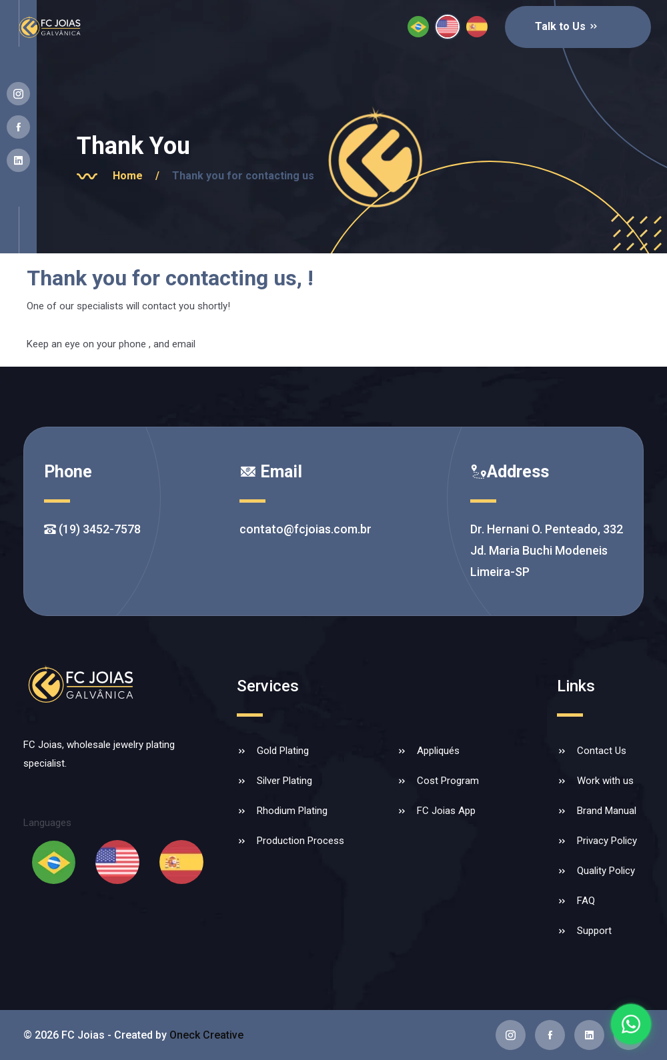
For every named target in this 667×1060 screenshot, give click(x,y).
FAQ (586, 901)
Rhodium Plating (292, 811)
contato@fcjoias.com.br (305, 529)
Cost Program (448, 781)
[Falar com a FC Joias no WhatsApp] (631, 1024)
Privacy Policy (607, 841)
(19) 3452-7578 (92, 529)
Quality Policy (606, 871)
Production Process (300, 841)
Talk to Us (567, 26)
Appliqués (438, 751)
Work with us (605, 781)
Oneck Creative (206, 1035)
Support (594, 931)
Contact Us (601, 751)
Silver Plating (284, 781)
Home (141, 175)
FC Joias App (446, 811)
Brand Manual (606, 811)
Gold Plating (283, 751)
